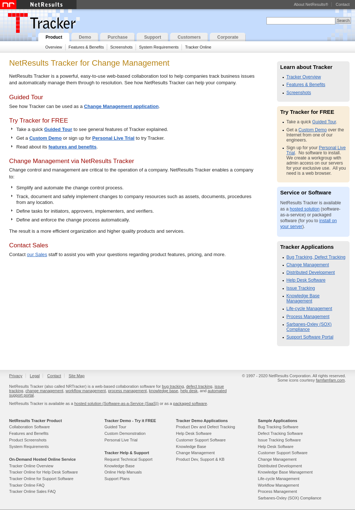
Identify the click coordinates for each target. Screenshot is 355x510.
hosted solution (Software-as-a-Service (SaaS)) (116, 403)
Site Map (77, 376)
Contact (343, 4)
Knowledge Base (119, 466)
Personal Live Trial (113, 138)
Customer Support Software (201, 440)
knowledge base (163, 391)
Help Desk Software (305, 280)
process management (127, 391)
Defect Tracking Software (280, 433)
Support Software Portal (309, 337)
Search (343, 20)
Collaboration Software (29, 427)
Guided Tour (58, 129)
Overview (53, 47)
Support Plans (116, 478)
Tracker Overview (303, 77)
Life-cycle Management (309, 308)
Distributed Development (310, 272)
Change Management (307, 264)
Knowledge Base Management (303, 298)
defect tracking (199, 386)
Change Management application (121, 106)
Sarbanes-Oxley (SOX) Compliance (309, 327)
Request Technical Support (128, 459)
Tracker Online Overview (31, 466)
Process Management (307, 316)
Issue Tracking (300, 288)
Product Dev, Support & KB (200, 459)
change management (44, 391)
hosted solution (305, 209)
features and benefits (72, 147)
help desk (189, 391)
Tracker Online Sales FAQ (32, 491)
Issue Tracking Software (279, 440)
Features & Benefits (86, 47)
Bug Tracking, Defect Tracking (316, 257)
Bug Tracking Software (278, 427)
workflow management (86, 391)
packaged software (190, 403)
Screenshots (121, 47)
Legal (35, 376)
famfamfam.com (330, 380)
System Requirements (159, 47)
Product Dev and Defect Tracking (205, 427)
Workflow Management (278, 485)
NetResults (38, 4)
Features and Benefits (28, 433)
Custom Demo (45, 138)
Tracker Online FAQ (26, 485)
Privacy (15, 376)
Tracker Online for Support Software (41, 478)
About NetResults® (311, 4)
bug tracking (173, 386)
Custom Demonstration (124, 433)
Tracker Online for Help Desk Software (43, 472)
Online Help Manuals (123, 472)
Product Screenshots (28, 440)
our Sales (37, 254)
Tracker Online (198, 47)
